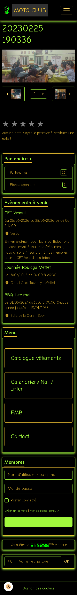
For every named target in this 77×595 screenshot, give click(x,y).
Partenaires (38, 172)
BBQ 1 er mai (17, 295)
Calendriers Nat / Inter (32, 385)
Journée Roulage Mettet (28, 267)
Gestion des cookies (38, 588)
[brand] (26, 10)
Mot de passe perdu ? (44, 511)
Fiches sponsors (38, 185)
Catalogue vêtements (36, 358)
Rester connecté (23, 500)
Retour (38, 94)
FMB (16, 412)
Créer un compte (16, 511)
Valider (38, 522)
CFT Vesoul (15, 213)
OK (66, 561)
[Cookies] (8, 586)
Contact (20, 436)
